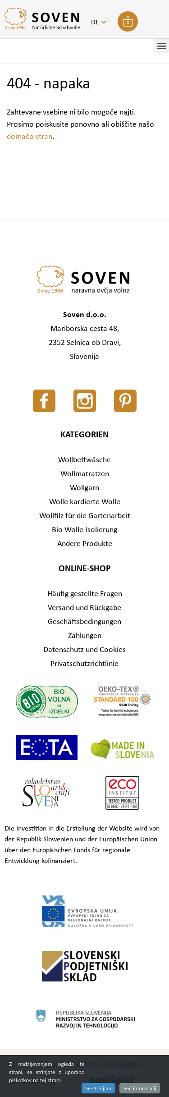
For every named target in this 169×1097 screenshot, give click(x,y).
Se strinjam (98, 1088)
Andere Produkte (84, 544)
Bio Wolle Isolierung (84, 530)
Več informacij (139, 1088)
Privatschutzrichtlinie (84, 664)
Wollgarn (84, 488)
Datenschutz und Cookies (84, 650)
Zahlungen (84, 636)
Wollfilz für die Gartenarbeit (84, 516)
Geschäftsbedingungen (84, 622)
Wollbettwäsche (84, 460)
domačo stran (29, 137)
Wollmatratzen (84, 474)
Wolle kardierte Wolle (84, 502)
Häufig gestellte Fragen (84, 594)
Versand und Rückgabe (84, 608)
